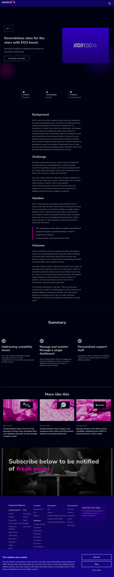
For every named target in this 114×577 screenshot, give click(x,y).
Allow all (96, 557)
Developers (51, 505)
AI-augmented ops (39, 524)
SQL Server (26, 527)
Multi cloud (37, 537)
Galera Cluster (13, 532)
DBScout (36, 516)
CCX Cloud (36, 544)
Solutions (37, 520)
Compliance (71, 516)
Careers (69, 519)
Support (50, 512)
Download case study (16, 58)
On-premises (37, 540)
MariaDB (11, 517)
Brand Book (71, 525)
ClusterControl (14, 510)
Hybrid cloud (37, 531)
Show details (96, 570)
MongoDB (12, 542)
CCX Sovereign (38, 547)
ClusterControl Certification (56, 522)
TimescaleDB (13, 536)
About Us (70, 509)
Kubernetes (37, 534)
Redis (10, 548)
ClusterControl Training (54, 519)
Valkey (11, 545)
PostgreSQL (13, 520)
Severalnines (72, 505)
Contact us (70, 512)
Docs (49, 509)
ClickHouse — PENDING (13, 528)
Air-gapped (37, 527)
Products (36, 505)
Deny (96, 564)
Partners (70, 522)
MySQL (11, 514)
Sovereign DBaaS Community (56, 516)
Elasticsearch (13, 539)
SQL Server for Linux (15, 523)
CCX (24, 510)
